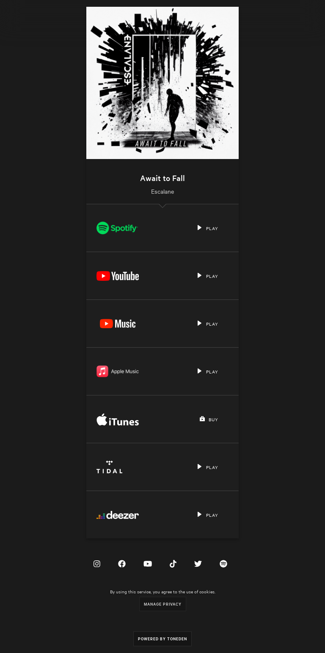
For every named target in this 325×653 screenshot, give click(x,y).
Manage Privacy (163, 604)
